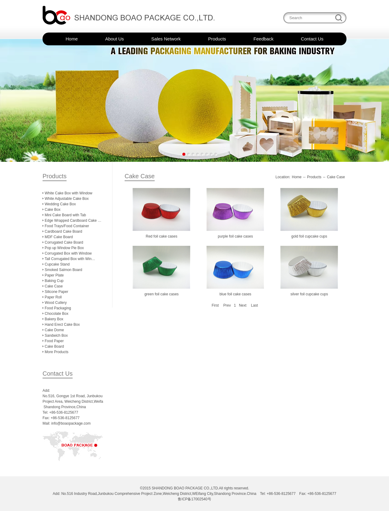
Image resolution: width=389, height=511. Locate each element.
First (215, 305)
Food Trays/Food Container (67, 226)
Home (72, 38)
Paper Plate (54, 275)
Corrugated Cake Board (64, 242)
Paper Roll (53, 297)
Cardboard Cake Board (63, 231)
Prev (227, 305)
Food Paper (54, 341)
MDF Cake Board (59, 237)
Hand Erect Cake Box (62, 324)
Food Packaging (58, 308)
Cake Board (54, 346)
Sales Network (166, 38)
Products (217, 38)
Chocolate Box (56, 313)
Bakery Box (54, 319)
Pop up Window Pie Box (64, 248)
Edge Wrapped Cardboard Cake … (73, 220)
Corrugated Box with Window (68, 253)
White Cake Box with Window (68, 193)
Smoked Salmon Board (63, 270)
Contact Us (312, 38)
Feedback (263, 38)
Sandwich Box (56, 335)
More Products (56, 352)
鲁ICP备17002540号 (194, 499)
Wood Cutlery (56, 303)
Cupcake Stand (57, 264)
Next (242, 305)
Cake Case (54, 286)
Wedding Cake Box (60, 204)
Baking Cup (54, 281)
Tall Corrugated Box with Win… (70, 259)
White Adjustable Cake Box (67, 198)
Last (254, 305)
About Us (114, 38)
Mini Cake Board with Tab (65, 215)
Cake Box (52, 209)
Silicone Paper (56, 292)
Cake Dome (54, 330)
